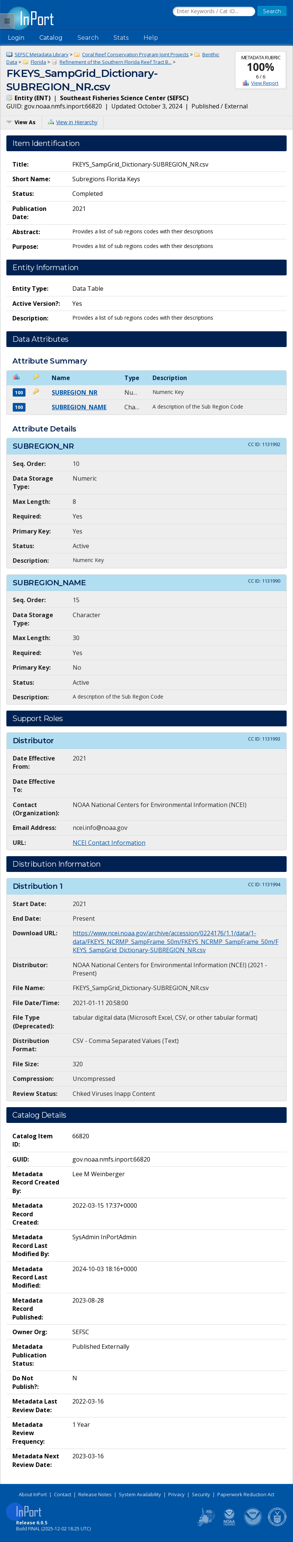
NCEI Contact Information (109, 843)
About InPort (33, 1494)
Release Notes (95, 1494)
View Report (264, 83)
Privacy (176, 1494)
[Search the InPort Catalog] (214, 12)
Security (201, 1494)
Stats (121, 37)
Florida (38, 62)
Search (88, 37)
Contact (62, 1494)
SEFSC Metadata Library (42, 54)
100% (260, 67)
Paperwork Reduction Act (245, 1494)
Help (151, 37)
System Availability (140, 1494)
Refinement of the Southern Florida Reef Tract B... (116, 62)
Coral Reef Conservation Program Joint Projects (135, 54)
